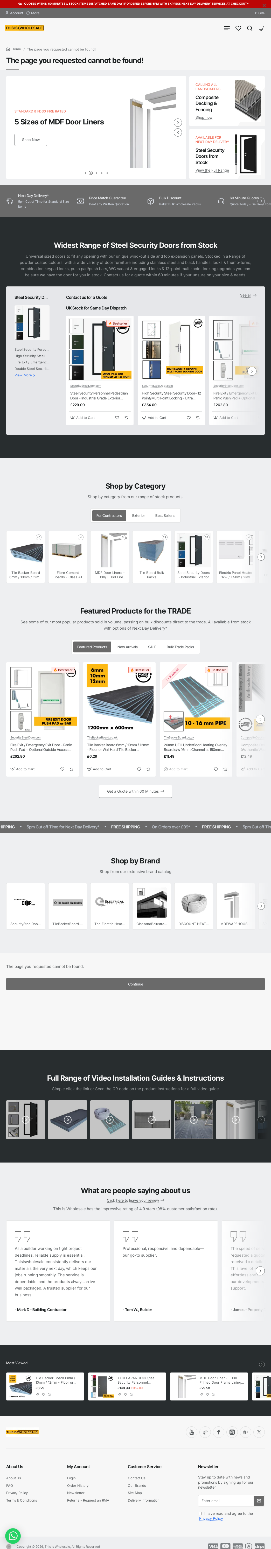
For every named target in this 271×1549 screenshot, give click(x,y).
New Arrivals (127, 647)
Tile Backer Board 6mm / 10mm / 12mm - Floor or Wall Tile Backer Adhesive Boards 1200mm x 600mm (25, 575)
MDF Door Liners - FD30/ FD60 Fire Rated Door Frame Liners (110, 575)
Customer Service (145, 1466)
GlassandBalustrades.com (151, 924)
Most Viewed (16, 1363)
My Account (78, 1466)
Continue (135, 984)
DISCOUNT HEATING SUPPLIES (193, 924)
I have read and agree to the (225, 1516)
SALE (152, 647)
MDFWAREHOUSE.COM (235, 924)
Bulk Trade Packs (180, 647)
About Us (14, 1466)
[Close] (264, 5)
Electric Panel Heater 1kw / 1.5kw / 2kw (236, 575)
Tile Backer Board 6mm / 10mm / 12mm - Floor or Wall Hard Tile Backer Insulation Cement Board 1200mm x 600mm (118, 747)
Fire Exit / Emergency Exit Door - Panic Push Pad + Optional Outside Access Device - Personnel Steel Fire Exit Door (41, 747)
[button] (178, 132)
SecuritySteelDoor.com (85, 385)
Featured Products (92, 647)
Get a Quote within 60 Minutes (133, 791)
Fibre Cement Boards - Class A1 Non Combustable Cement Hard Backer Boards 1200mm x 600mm (68, 575)
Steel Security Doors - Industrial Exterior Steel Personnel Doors (32, 297)
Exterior (138, 515)
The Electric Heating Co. (109, 924)
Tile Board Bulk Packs (152, 575)
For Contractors (109, 515)
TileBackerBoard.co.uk (102, 737)
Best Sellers (165, 515)
